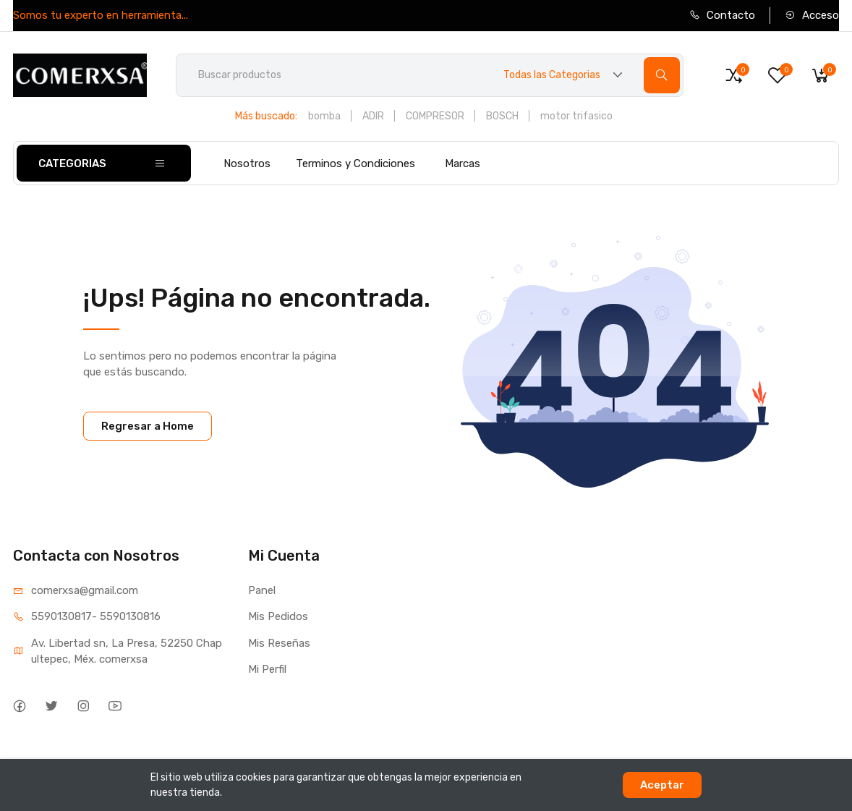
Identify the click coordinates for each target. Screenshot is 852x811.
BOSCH (502, 116)
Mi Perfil (267, 669)
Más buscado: (266, 116)
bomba (324, 116)
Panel (262, 590)
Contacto (722, 15)
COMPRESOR (435, 116)
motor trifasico (576, 116)
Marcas (462, 163)
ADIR (373, 116)
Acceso (812, 15)
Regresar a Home (147, 426)
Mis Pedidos (278, 616)
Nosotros (246, 163)
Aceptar (662, 784)
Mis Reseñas (279, 643)
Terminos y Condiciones (355, 163)
